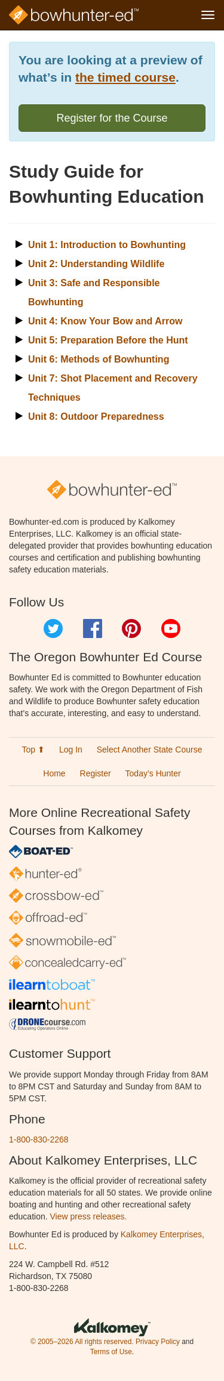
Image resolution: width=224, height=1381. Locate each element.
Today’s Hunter (153, 773)
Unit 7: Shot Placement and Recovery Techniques (113, 387)
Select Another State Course (149, 749)
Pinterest (131, 628)
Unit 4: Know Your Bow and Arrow (105, 321)
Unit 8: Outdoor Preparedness (96, 416)
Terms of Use (111, 1352)
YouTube (170, 628)
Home (54, 773)
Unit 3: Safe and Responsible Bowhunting (93, 292)
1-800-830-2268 (39, 1139)
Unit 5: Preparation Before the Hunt (108, 340)
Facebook (92, 628)
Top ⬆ (33, 749)
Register (95, 773)
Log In (70, 749)
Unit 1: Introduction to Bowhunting (107, 245)
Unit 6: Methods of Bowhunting (98, 359)
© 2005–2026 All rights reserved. (82, 1341)
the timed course (125, 77)
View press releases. (88, 1216)
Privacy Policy (158, 1341)
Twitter (53, 628)
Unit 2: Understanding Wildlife (96, 264)
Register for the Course (111, 118)
